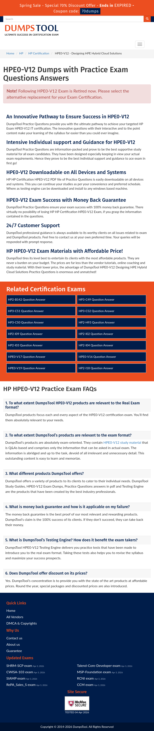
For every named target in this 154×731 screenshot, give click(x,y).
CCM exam (85, 685)
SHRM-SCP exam (19, 665)
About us (13, 644)
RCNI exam (85, 678)
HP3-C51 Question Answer (26, 311)
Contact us (14, 638)
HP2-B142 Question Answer (26, 299)
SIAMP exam (15, 678)
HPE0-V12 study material (122, 442)
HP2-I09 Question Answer (25, 334)
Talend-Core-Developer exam (99, 665)
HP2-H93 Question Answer (97, 322)
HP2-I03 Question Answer (25, 345)
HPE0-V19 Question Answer (26, 368)
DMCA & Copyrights (21, 623)
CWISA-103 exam (19, 672)
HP (21, 53)
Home (10, 53)
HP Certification (38, 53)
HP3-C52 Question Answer (96, 311)
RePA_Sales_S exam (21, 685)
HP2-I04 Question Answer (96, 345)
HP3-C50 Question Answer (26, 322)
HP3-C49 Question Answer (96, 299)
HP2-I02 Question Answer (96, 334)
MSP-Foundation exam (94, 672)
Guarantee (14, 651)
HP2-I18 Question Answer (96, 368)
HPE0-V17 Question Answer (26, 356)
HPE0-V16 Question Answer (97, 356)
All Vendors (14, 617)
